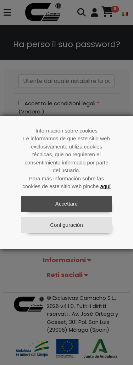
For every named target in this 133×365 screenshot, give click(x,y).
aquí (105, 186)
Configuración (66, 225)
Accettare (66, 204)
